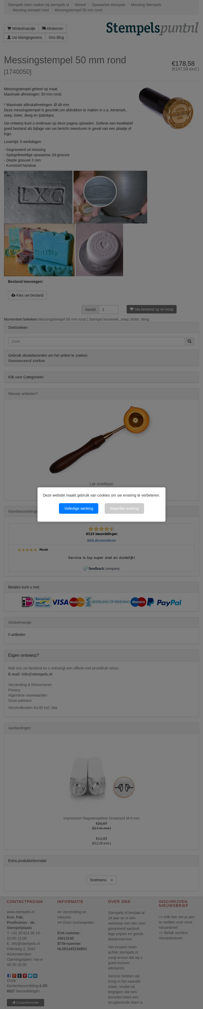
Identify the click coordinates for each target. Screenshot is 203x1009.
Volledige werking (78, 508)
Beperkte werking (124, 508)
